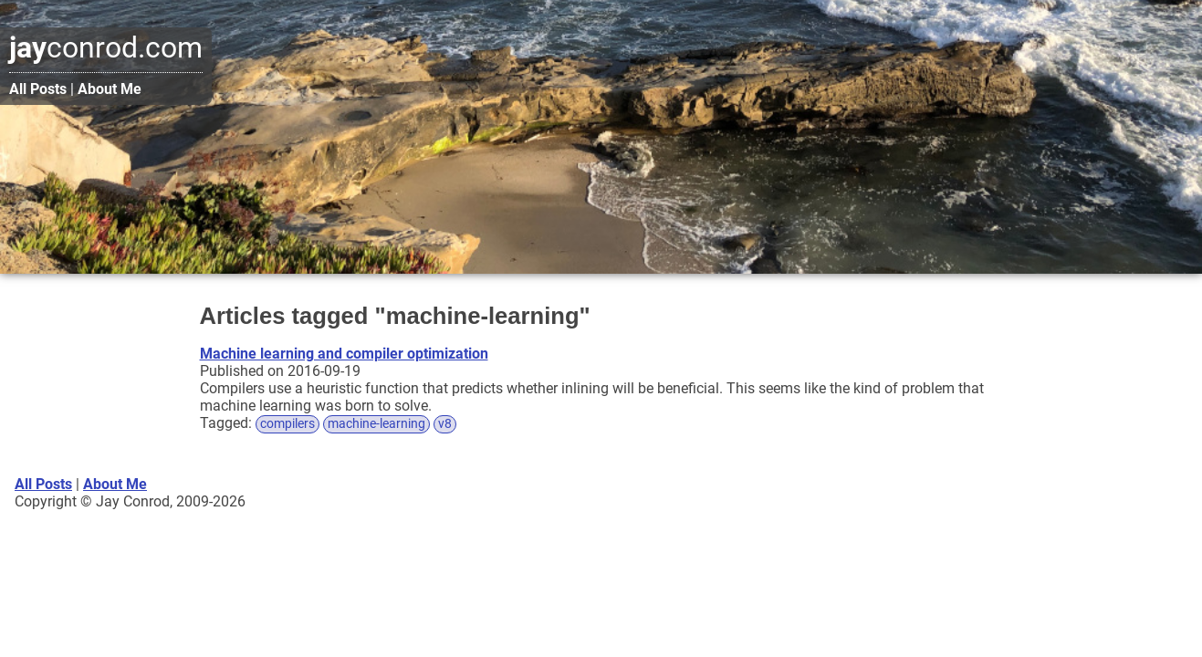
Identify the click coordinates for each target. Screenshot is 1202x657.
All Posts (38, 89)
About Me (109, 89)
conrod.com (106, 47)
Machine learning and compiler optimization (344, 353)
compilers (287, 424)
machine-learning (376, 424)
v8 (445, 424)
